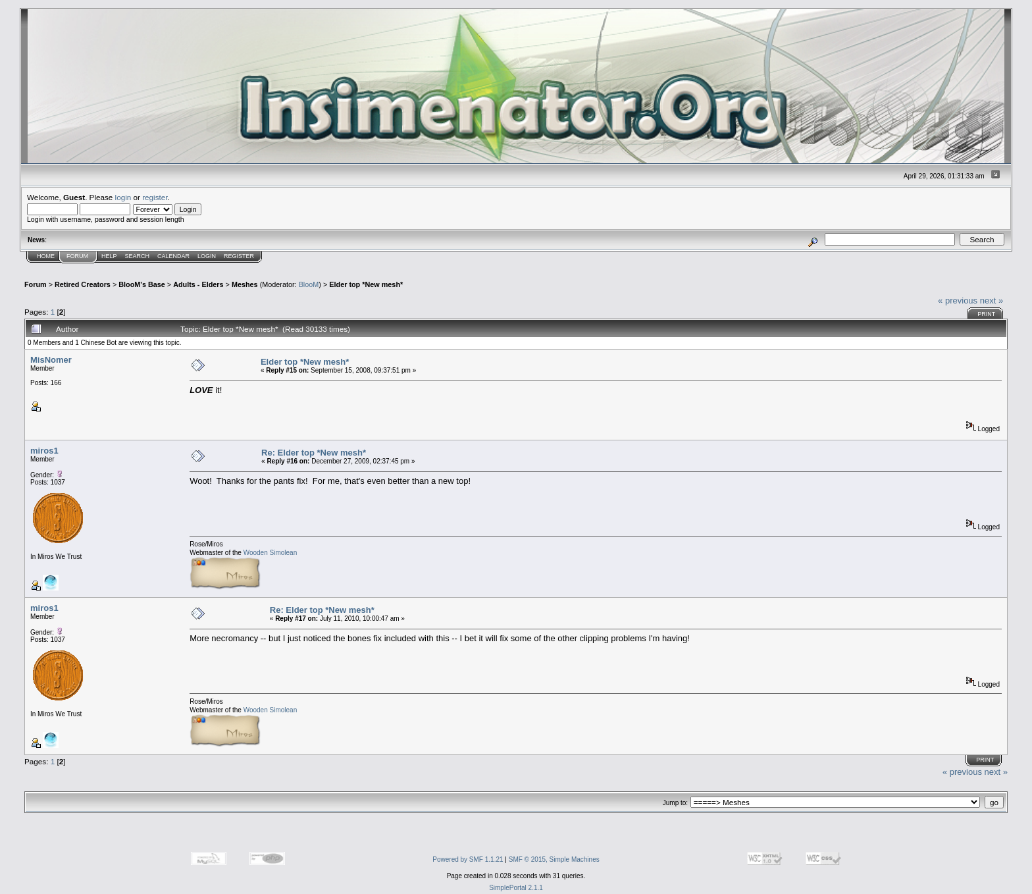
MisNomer (51, 360)
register (154, 197)
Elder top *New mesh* (366, 284)
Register (239, 256)
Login (206, 256)
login (123, 197)
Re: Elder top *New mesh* (313, 453)
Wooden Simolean (270, 552)
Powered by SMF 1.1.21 (467, 859)
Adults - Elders (198, 284)
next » (991, 300)
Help (109, 256)
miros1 (44, 451)
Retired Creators (83, 284)
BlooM (309, 284)
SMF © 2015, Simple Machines (554, 859)
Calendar (173, 256)
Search (137, 256)
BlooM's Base (141, 284)
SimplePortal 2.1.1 (516, 887)
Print (986, 314)
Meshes (245, 284)
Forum (77, 256)
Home (46, 256)
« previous (957, 300)
